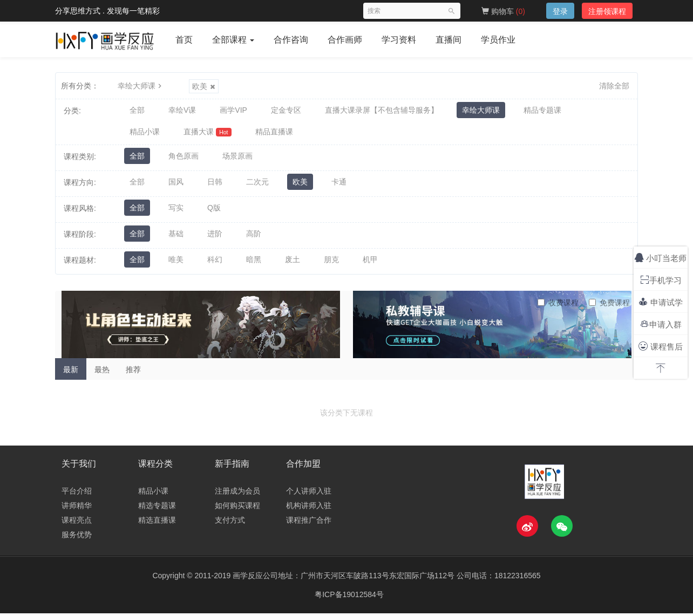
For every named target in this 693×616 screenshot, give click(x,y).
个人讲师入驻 (308, 493)
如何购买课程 (237, 508)
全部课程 (233, 39)
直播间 (448, 39)
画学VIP (233, 110)
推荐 (133, 372)
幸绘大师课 (141, 85)
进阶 (214, 236)
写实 (176, 211)
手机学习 (661, 280)
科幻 (214, 262)
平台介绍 (77, 493)
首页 (184, 39)
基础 (176, 236)
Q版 (214, 211)
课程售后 (660, 346)
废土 (292, 262)
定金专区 (286, 110)
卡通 (338, 185)
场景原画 (237, 159)
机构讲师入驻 (308, 508)
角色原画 (183, 159)
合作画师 (345, 39)
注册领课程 (607, 11)
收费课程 (558, 305)
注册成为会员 (237, 493)
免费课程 (609, 305)
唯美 (176, 262)
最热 (102, 372)
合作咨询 (291, 39)
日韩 (214, 185)
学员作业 (498, 39)
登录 (560, 11)
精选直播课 (157, 522)
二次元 (257, 185)
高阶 (253, 236)
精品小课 (145, 133)
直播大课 (208, 133)
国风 (176, 185)
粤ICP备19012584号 (349, 597)
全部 (137, 110)
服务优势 (77, 537)
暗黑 (253, 262)
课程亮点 (77, 522)
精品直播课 (274, 133)
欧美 (203, 86)
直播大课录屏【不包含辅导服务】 (381, 110)
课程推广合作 (308, 522)
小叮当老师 (661, 258)
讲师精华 (77, 508)
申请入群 (661, 324)
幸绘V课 (182, 110)
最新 (70, 372)
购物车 (503, 11)
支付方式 (230, 522)
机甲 (370, 262)
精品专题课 (542, 110)
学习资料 (399, 39)
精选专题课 (157, 508)
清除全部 (614, 85)
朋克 (331, 262)
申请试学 (660, 302)
